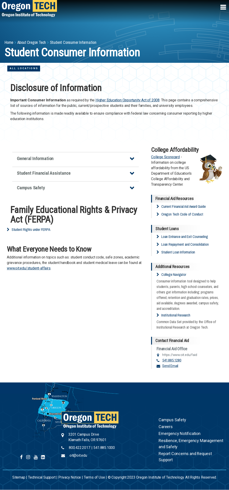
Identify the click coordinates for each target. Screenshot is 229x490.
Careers (166, 426)
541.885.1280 (171, 360)
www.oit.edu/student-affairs (29, 268)
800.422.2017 (79, 447)
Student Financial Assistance (43, 173)
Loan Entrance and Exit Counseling (184, 236)
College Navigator (173, 274)
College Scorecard (165, 157)
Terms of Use (94, 477)
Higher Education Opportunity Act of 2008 (127, 100)
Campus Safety (31, 187)
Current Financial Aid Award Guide (183, 206)
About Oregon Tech (31, 42)
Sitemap (18, 477)
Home (9, 42)
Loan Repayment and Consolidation (185, 244)
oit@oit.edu (78, 455)
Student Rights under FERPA (31, 229)
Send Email (170, 366)
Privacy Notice (69, 477)
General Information (35, 158)
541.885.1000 (104, 447)
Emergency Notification (180, 433)
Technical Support (42, 477)
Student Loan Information (178, 252)
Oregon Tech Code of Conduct (182, 214)
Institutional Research (175, 315)
